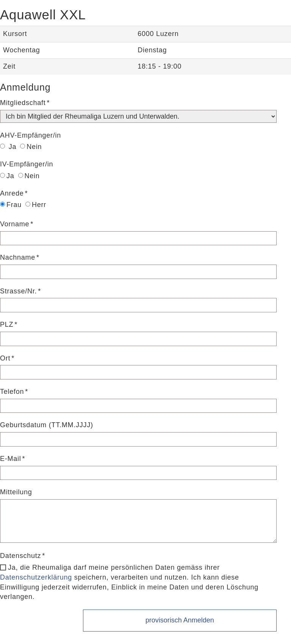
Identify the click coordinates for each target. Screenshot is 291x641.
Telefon (12, 391)
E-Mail (10, 458)
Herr (35, 204)
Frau (11, 204)
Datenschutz (20, 556)
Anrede (12, 193)
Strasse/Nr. (18, 291)
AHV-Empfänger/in (30, 135)
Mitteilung (16, 492)
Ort (5, 358)
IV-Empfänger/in (26, 164)
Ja (8, 146)
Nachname (17, 257)
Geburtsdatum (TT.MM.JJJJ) (46, 425)
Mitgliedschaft (23, 103)
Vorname (14, 224)
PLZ (6, 324)
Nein (31, 146)
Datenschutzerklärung (36, 577)
